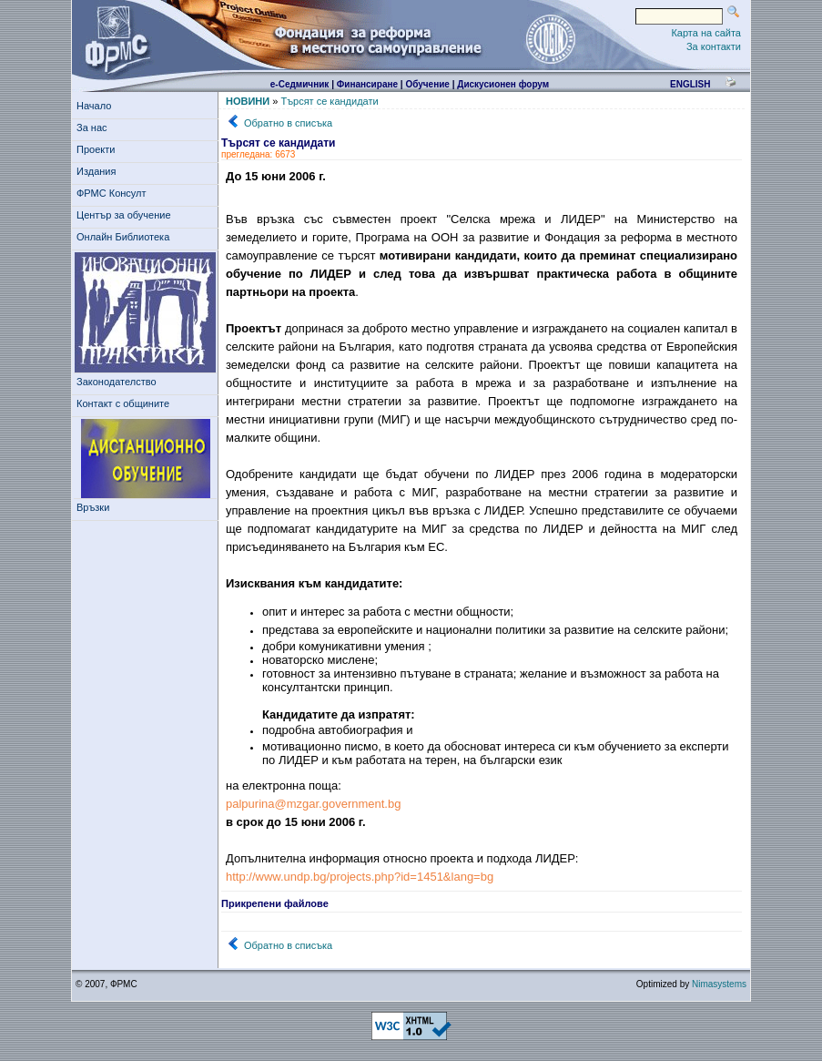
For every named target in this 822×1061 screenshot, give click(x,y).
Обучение (427, 84)
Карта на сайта (706, 32)
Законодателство (116, 381)
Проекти (98, 149)
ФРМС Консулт (114, 193)
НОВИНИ (247, 101)
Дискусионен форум (503, 84)
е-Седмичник (300, 84)
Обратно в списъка (288, 122)
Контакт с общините (122, 403)
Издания (99, 171)
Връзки (95, 507)
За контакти (713, 46)
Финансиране (367, 84)
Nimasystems (719, 984)
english (690, 84)
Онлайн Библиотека (122, 236)
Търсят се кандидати (329, 101)
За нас (94, 127)
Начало (93, 105)
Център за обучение (126, 214)
